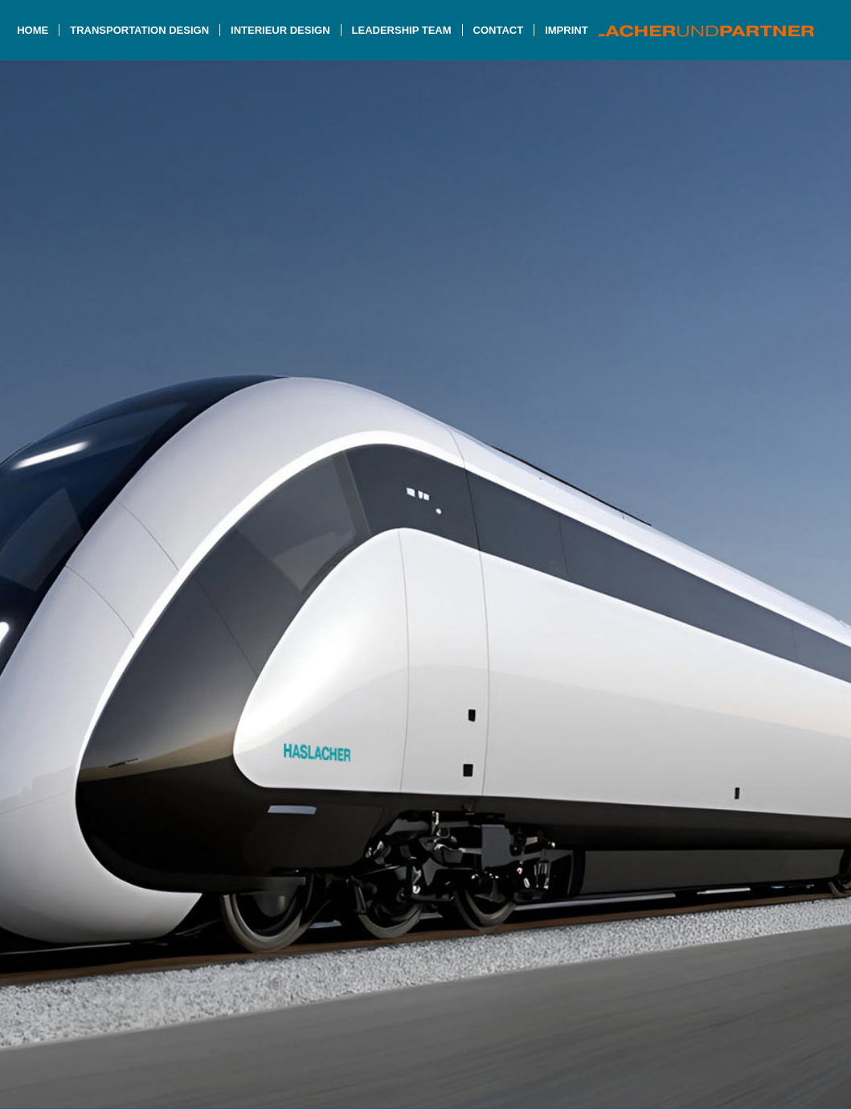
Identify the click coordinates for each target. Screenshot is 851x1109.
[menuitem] (32, 30)
